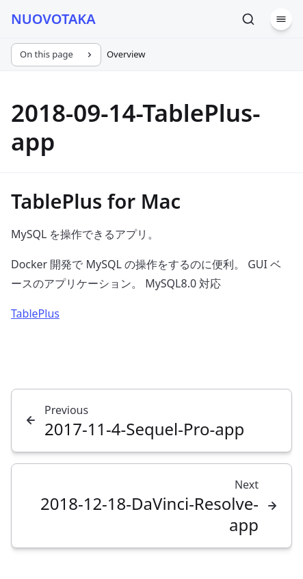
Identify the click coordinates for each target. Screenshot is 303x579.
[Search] (248, 19)
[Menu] (281, 19)
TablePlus (35, 313)
